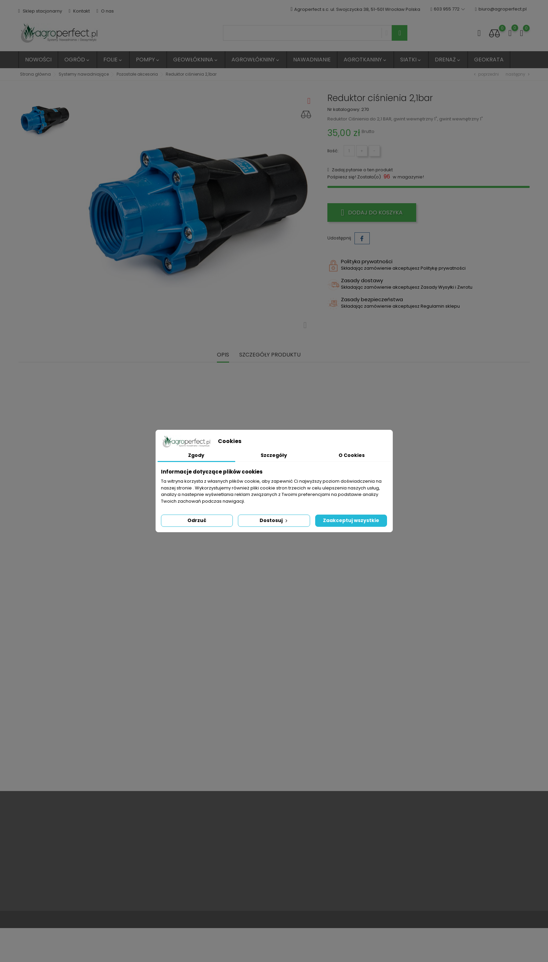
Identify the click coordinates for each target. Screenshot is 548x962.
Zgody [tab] (196, 455)
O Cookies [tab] (352, 455)
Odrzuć (196, 520)
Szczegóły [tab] (274, 455)
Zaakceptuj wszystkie (351, 520)
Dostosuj (274, 520)
